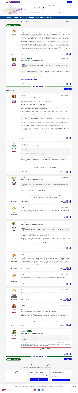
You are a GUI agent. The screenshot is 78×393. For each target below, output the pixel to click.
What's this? (14, 35)
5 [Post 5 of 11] (22, 216)
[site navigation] (7, 2)
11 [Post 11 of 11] (22, 83)
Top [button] (75, 386)
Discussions (24, 2)
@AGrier (23, 64)
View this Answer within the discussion (29, 79)
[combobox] (41, 12)
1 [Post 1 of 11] (22, 54)
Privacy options (17, 386)
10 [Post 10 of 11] (22, 325)
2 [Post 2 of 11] (22, 138)
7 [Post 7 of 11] (22, 268)
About (40, 2)
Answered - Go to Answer (13, 25)
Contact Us (56, 386)
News (31, 2)
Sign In (69, 2)
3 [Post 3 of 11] (22, 171)
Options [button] (67, 21)
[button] (70, 30)
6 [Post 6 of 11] (22, 248)
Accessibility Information (43, 386)
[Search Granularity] (21, 12)
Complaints (51, 386)
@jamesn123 (29, 159)
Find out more (40, 60)
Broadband (39, 8)
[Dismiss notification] (70, 5)
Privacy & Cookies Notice (34, 386)
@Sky (65, 49)
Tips (35, 2)
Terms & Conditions (25, 386)
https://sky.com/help (25, 71)
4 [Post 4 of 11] (22, 201)
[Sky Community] (14, 2)
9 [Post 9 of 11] (22, 299)
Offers (45, 2)
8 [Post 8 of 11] (22, 283)
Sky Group (61, 386)
